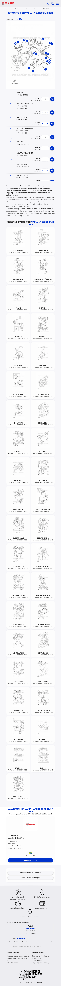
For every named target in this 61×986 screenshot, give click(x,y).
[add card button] (52, 99)
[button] (30, 824)
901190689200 (21, 108)
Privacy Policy (37, 958)
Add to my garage (31, 860)
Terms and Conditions (40, 956)
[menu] (57, 3)
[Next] (34, 8)
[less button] (42, 99)
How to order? (12, 963)
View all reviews (30, 933)
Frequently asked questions (18, 956)
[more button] (47, 99)
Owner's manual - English (30, 873)
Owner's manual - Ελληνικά (30, 877)
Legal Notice (37, 960)
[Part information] (11, 138)
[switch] (20, 19)
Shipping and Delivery (40, 963)
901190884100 (21, 133)
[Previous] (26, 8)
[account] (47, 3)
